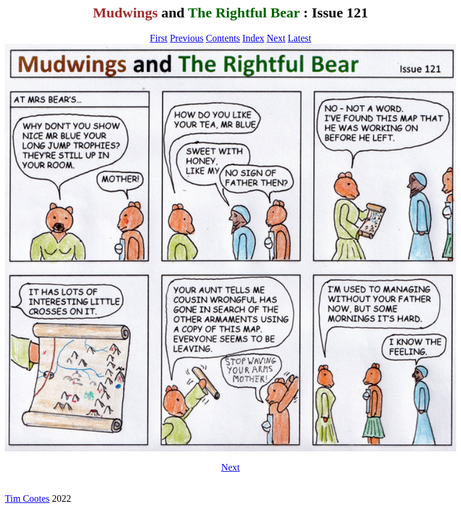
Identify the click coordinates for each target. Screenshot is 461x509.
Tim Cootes (27, 498)
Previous (186, 38)
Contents (223, 38)
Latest (299, 38)
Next (276, 38)
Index (253, 38)
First (158, 38)
